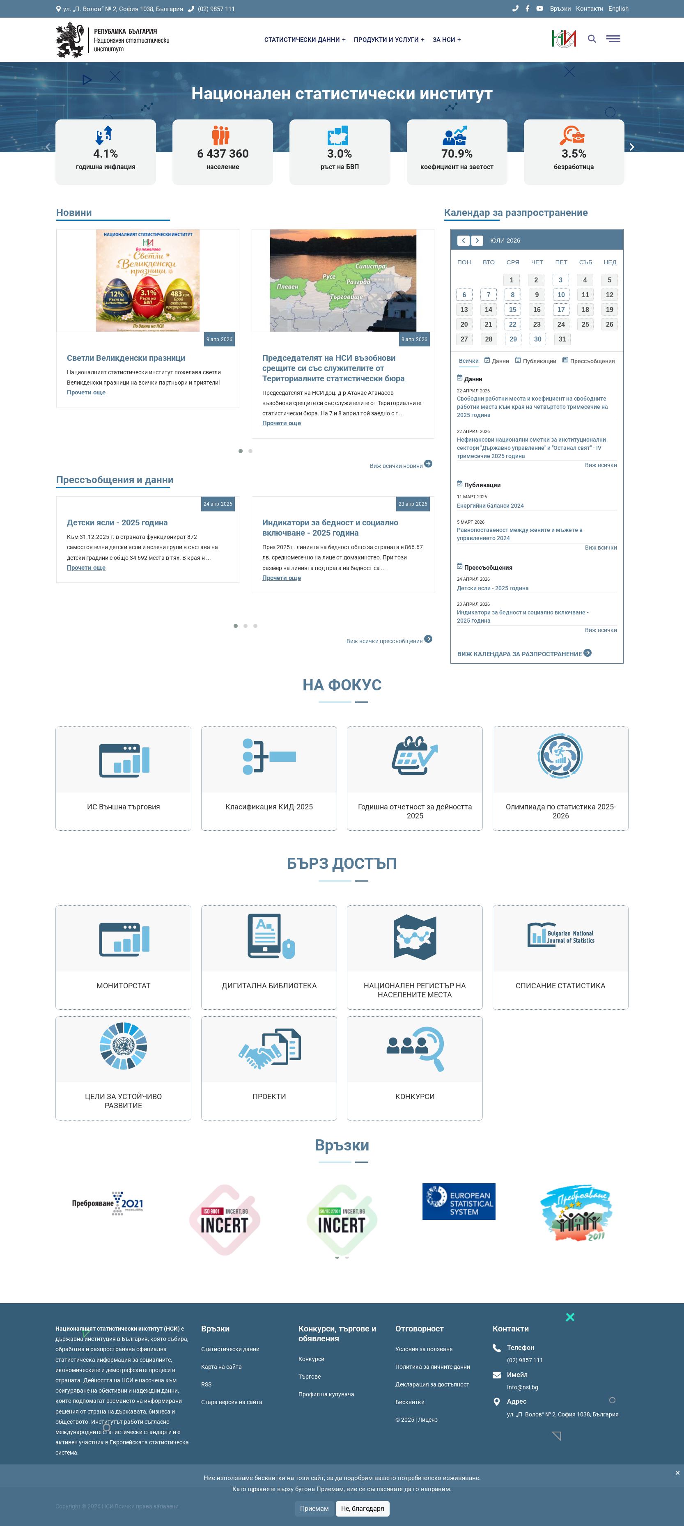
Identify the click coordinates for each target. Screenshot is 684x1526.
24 (561, 324)
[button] (241, 451)
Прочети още (86, 392)
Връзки (560, 8)
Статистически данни (230, 1349)
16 (537, 309)
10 (561, 294)
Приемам (314, 1508)
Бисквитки (410, 1402)
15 (512, 309)
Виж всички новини (402, 464)
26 (609, 324)
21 (488, 324)
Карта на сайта (221, 1366)
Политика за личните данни (432, 1366)
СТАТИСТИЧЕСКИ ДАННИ (305, 40)
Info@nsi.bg (522, 1387)
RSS (206, 1384)
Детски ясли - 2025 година (117, 522)
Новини (74, 212)
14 (488, 309)
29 (513, 339)
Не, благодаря (362, 1508)
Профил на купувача (326, 1394)
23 (537, 324)
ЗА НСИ (447, 40)
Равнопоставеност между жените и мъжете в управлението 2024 (520, 534)
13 (464, 309)
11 (585, 294)
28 (489, 339)
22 (512, 324)
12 (609, 294)
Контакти (590, 8)
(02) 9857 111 (211, 9)
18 (585, 309)
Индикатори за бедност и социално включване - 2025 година (330, 528)
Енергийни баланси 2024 (490, 505)
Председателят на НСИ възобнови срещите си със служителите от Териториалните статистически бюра (333, 368)
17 (561, 309)
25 (585, 324)
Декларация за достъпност (432, 1384)
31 (562, 339)
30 (538, 339)
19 (609, 309)
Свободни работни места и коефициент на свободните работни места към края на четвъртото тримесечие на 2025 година (532, 406)
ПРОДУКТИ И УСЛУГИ (389, 40)
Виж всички (601, 465)
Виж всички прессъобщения (390, 639)
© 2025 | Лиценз (416, 1419)
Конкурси (311, 1359)
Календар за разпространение (516, 212)
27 (464, 339)
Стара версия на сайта (231, 1402)
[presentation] (48, 147)
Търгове (309, 1376)
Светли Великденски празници (126, 358)
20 (464, 324)
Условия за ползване (423, 1349)
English (618, 8)
